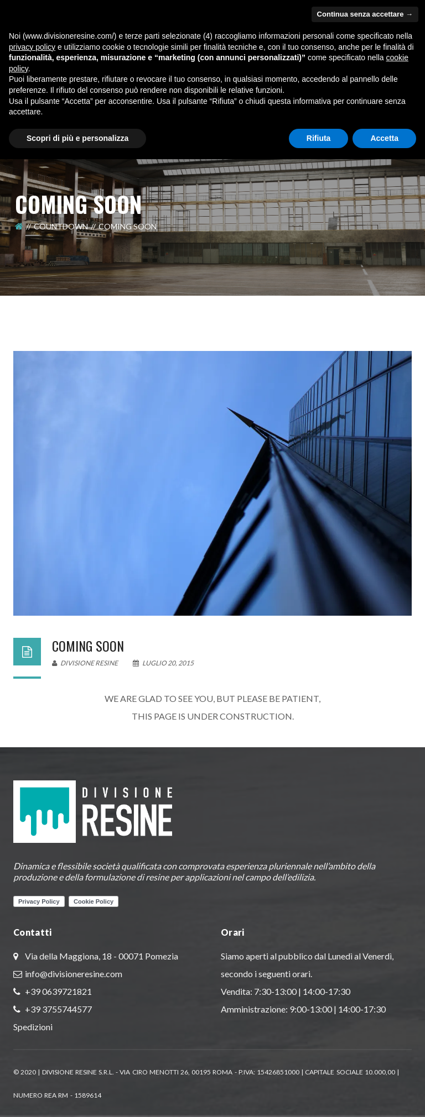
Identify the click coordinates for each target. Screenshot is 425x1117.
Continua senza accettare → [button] (365, 14)
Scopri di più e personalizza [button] (77, 138)
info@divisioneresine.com (73, 973)
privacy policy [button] (32, 47)
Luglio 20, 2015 (163, 663)
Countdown (61, 226)
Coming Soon (88, 645)
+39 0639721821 (57, 991)
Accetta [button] (384, 138)
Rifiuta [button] (319, 138)
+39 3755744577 (57, 1009)
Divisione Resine (85, 663)
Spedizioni (33, 1026)
